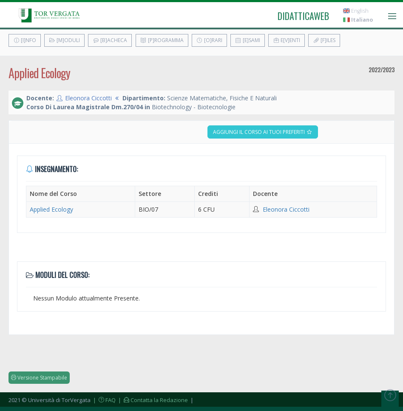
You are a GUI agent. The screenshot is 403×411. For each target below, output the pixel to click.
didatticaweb (303, 16)
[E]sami (247, 40)
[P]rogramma (162, 40)
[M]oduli (64, 40)
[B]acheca (110, 40)
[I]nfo (24, 40)
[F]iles (324, 40)
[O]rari (209, 40)
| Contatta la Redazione (152, 400)
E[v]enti (286, 40)
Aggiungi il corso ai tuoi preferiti (262, 132)
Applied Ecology (51, 209)
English (356, 10)
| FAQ (104, 400)
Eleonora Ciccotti (88, 98)
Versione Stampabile (39, 377)
